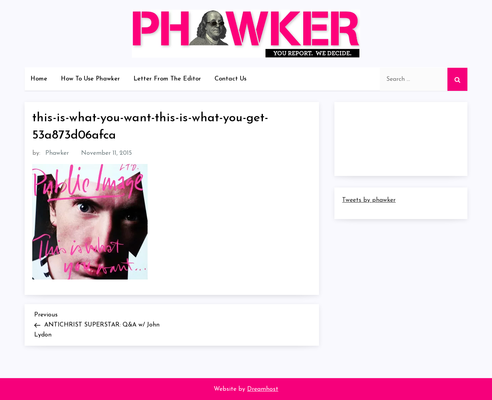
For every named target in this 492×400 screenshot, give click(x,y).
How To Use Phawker (90, 79)
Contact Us (230, 79)
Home (38, 79)
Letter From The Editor (167, 79)
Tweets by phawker (369, 200)
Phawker (57, 153)
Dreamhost (262, 389)
